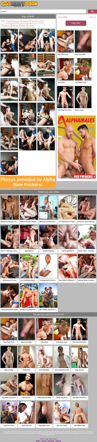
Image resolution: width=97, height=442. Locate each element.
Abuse (58, 441)
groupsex (17, 22)
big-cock (15, 26)
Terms (43, 441)
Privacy (51, 441)
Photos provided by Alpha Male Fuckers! (28, 182)
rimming (40, 22)
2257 (38, 441)
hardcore (26, 22)
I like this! (76, 23)
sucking (31, 26)
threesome (6, 26)
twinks (23, 26)
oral (33, 22)
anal (9, 22)
